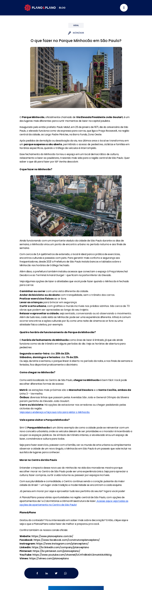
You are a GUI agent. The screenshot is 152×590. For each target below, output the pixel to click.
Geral (76, 25)
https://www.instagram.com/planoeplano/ (62, 543)
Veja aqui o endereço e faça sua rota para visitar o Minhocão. (55, 412)
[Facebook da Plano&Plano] (37, 573)
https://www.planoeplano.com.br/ (52, 536)
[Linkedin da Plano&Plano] (47, 573)
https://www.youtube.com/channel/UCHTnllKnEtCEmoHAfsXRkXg (72, 555)
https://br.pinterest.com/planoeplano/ (56, 551)
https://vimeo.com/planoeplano (49, 558)
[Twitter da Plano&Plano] (56, 573)
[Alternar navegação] (124, 8)
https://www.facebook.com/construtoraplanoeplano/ (67, 540)
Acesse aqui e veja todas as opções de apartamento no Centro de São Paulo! (74, 503)
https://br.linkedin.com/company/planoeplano (60, 547)
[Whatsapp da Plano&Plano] (65, 573)
